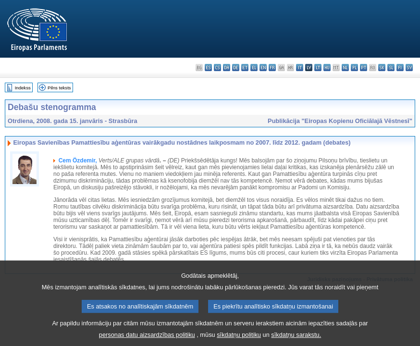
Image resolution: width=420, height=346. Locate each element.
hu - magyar (327, 67)
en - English (263, 67)
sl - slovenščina (391, 67)
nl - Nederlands (345, 67)
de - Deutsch (235, 67)
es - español (208, 67)
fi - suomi (400, 67)
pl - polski (354, 67)
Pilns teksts (59, 87)
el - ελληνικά (254, 67)
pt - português (363, 67)
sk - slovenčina (381, 67)
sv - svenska (409, 67)
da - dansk (226, 67)
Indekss (23, 87)
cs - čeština (217, 67)
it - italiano (299, 67)
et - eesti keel (244, 67)
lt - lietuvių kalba (317, 67)
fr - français (272, 67)
